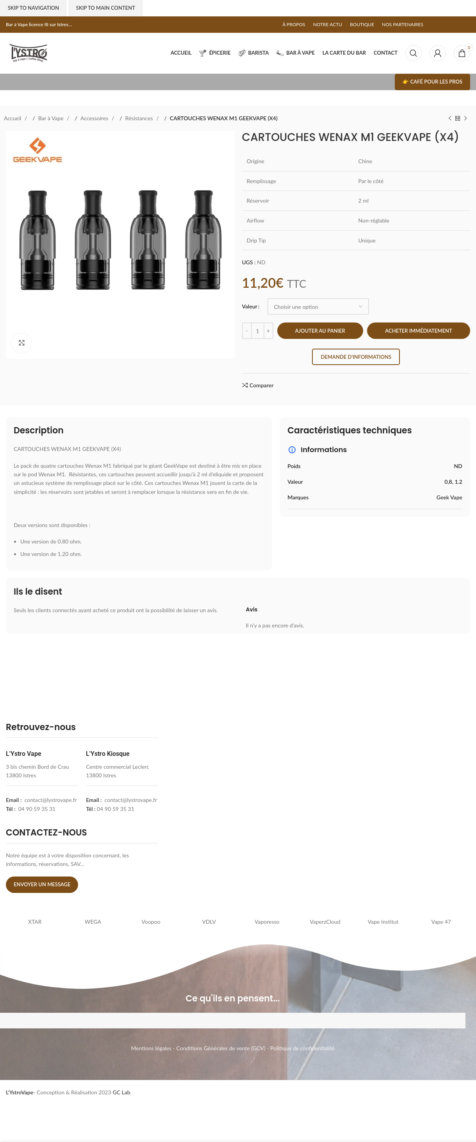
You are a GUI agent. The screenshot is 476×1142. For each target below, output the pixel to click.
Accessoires (95, 118)
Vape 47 (441, 921)
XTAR (35, 921)
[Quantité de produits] (258, 330)
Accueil (13, 118)
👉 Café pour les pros (432, 81)
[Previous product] (450, 118)
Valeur (249, 306)
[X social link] (442, 24)
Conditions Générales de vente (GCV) (221, 1048)
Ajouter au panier (320, 331)
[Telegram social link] (466, 24)
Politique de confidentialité (302, 1048)
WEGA (93, 921)
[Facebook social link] (435, 24)
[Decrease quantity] (247, 330)
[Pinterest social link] (450, 24)
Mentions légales (151, 1048)
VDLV (209, 921)
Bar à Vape (51, 118)
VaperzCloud (325, 921)
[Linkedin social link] (458, 24)
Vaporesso (267, 921)
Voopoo (151, 921)
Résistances (140, 118)
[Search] (413, 53)
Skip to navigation (33, 8)
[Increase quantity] (268, 330)
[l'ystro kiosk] (396, 809)
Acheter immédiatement (418, 331)
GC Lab (121, 1092)
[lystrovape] (241, 809)
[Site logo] (28, 52)
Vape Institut (383, 921)
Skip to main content (105, 8)
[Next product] (465, 118)
